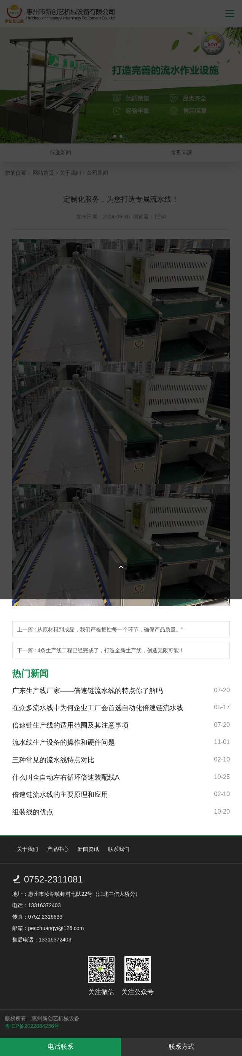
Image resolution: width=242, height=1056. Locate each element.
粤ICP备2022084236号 (32, 1026)
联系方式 (181, 1046)
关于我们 (27, 849)
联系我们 (118, 849)
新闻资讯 (88, 849)
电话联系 (60, 1046)
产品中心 (57, 849)
